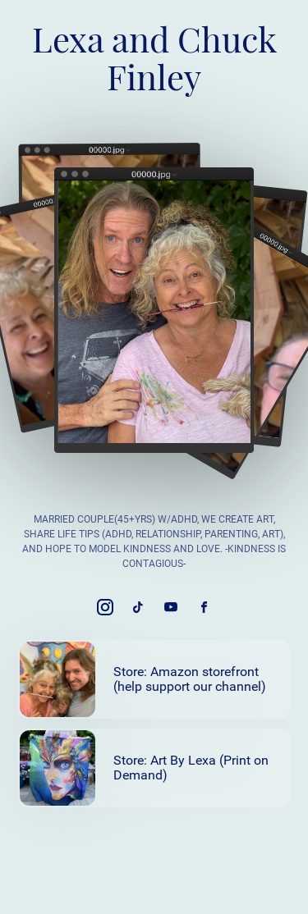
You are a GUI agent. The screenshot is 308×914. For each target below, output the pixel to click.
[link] (105, 607)
